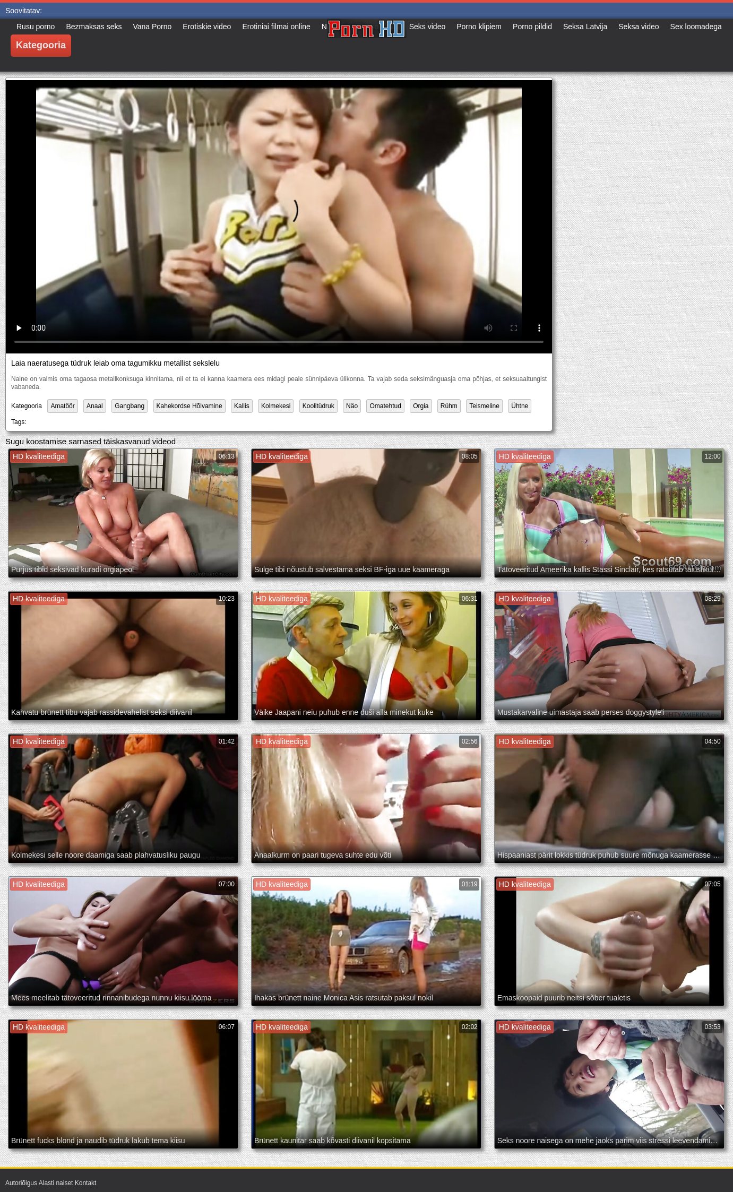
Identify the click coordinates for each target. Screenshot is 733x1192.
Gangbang (129, 406)
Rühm (449, 406)
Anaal (95, 406)
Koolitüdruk (318, 406)
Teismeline (484, 406)
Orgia (420, 406)
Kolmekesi (275, 406)
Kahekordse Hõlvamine (189, 406)
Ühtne (519, 406)
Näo (352, 406)
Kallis (241, 406)
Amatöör (62, 406)
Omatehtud (385, 406)
